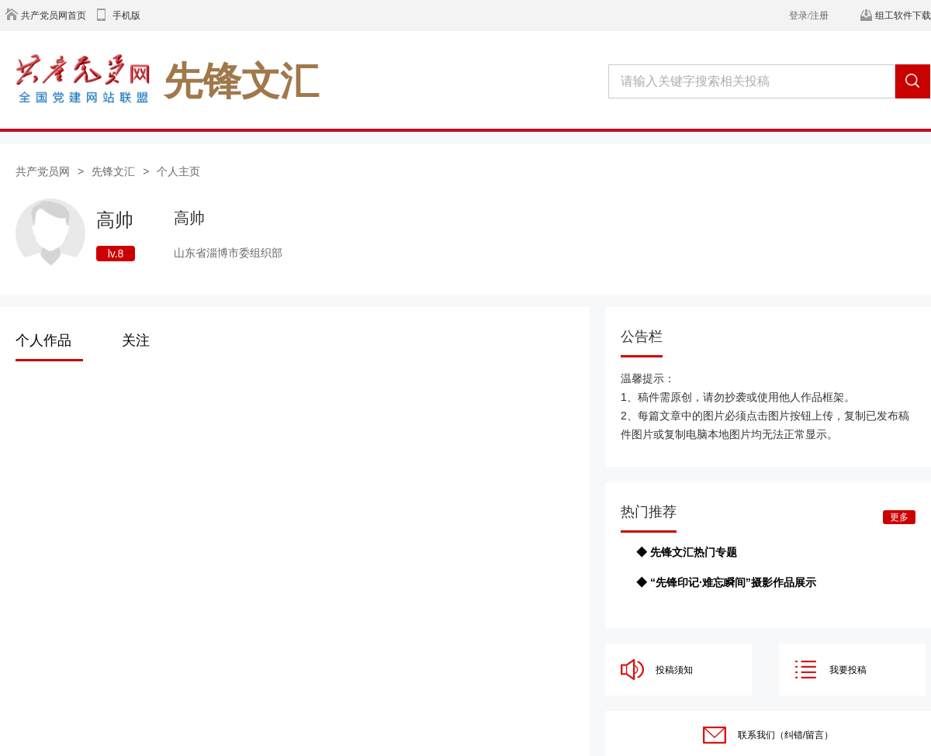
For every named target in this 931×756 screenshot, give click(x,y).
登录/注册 (809, 15)
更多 (899, 517)
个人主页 (178, 171)
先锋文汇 (113, 171)
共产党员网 (43, 171)
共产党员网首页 (53, 15)
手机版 (126, 15)
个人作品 (43, 340)
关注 (136, 340)
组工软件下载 (903, 15)
